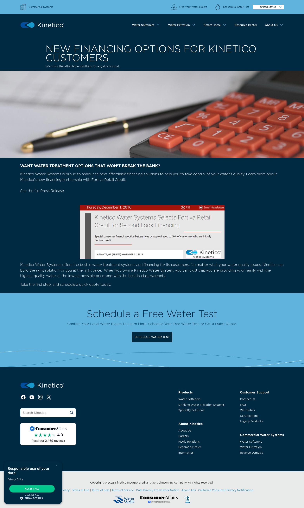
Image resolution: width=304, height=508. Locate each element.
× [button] (56, 465)
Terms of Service (123, 490)
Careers (183, 436)
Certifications (249, 415)
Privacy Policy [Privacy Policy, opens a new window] (15, 479)
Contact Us (247, 399)
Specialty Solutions (191, 410)
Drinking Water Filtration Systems (201, 404)
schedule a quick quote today (85, 284)
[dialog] (33, 482)
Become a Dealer (189, 447)
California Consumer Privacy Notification (225, 490)
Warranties (247, 410)
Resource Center (246, 25)
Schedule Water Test (152, 337)
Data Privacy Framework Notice (157, 490)
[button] (33, 498)
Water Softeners (189, 399)
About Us (184, 430)
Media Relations (189, 441)
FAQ (243, 404)
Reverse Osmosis (251, 452)
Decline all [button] (32, 495)
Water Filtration (251, 447)
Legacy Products (251, 421)
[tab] (146, 25)
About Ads (188, 490)
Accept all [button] (32, 488)
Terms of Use (80, 490)
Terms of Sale (100, 490)
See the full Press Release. (122, 224)
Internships (185, 452)
